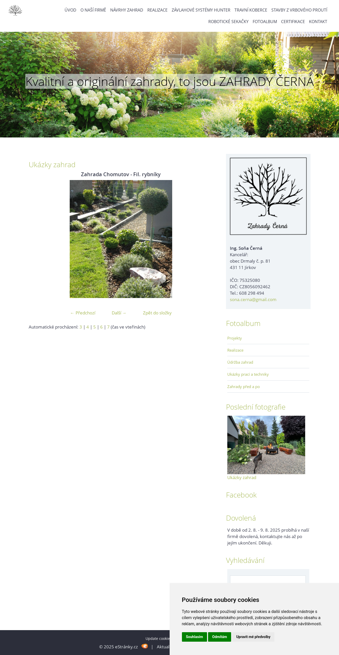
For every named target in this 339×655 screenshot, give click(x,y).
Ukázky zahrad (241, 477)
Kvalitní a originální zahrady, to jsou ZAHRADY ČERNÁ (169, 81)
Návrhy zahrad (126, 10)
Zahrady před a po (243, 386)
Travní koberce (250, 10)
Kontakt (318, 21)
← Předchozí (82, 313)
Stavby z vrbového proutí (299, 10)
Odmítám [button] (219, 637)
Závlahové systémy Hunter (201, 10)
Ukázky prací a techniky (248, 374)
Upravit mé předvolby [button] (253, 637)
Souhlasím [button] (194, 637)
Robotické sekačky (228, 21)
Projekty (234, 338)
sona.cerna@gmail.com (253, 299)
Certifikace (293, 21)
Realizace (157, 10)
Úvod (70, 10)
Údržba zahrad (240, 362)
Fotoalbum (265, 21)
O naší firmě (93, 10)
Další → (119, 313)
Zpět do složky (157, 313)
